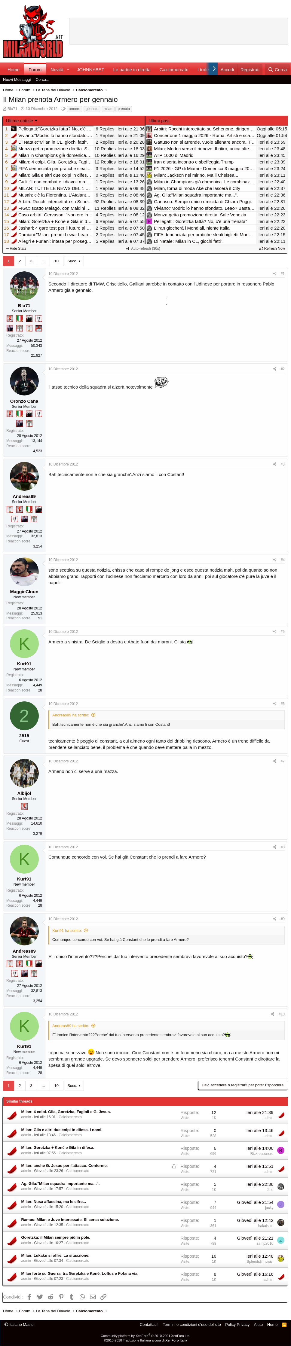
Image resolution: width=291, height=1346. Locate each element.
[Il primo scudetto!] (19, 318)
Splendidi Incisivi (260, 1261)
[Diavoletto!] (10, 318)
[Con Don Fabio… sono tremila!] (10, 328)
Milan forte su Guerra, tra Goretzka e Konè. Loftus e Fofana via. (80, 1273)
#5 (283, 632)
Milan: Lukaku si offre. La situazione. (55, 1255)
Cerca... (43, 79)
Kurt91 (24, 663)
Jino (270, 1190)
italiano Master (20, 1324)
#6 (283, 704)
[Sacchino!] (38, 328)
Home (14, 69)
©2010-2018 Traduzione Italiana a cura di (145, 1340)
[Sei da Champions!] (38, 318)
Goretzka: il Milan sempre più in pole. (55, 1237)
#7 (283, 761)
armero (74, 109)
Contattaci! (149, 1324)
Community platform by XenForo (145, 1336)
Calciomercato (174, 69)
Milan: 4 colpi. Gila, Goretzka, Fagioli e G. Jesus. (66, 1111)
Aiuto (258, 1324)
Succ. (72, 261)
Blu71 (12, 108)
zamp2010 (264, 1243)
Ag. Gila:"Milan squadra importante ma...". (60, 1183)
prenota (124, 109)
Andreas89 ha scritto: (70, 715)
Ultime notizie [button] (19, 120)
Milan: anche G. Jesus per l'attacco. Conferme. (64, 1165)
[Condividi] (275, 273)
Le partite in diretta (132, 69)
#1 (283, 274)
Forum (35, 69)
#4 (283, 560)
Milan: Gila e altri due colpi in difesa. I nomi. (62, 1130)
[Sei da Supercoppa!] (19, 328)
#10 (282, 1014)
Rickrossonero (262, 1154)
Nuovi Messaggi (17, 79)
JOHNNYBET (90, 69)
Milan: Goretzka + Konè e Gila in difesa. (57, 1147)
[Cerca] (277, 69)
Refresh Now (272, 248)
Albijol (24, 793)
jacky (269, 1208)
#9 (283, 919)
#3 (283, 464)
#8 (283, 847)
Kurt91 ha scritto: (67, 930)
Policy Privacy (237, 1324)
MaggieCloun (24, 591)
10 (56, 261)
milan (108, 109)
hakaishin (266, 1226)
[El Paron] (29, 318)
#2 (283, 369)
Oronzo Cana (24, 401)
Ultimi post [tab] (159, 120)
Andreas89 (24, 496)
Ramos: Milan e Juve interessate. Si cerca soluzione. (70, 1219)
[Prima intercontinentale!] (29, 328)
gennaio (92, 109)
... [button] (43, 261)
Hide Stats (16, 248)
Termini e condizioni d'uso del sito (192, 1324)
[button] (68, 69)
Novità (57, 69)
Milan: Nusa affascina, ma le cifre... (53, 1201)
